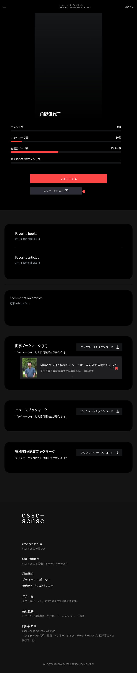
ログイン (129, 6)
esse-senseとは (32, 544)
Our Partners (30, 558)
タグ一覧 (28, 596)
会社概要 (28, 611)
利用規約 (28, 573)
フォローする (68, 179)
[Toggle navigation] (4, 6)
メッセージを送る (55, 191)
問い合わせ (29, 626)
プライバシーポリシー (36, 580)
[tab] (71, 367)
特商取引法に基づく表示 (38, 586)
